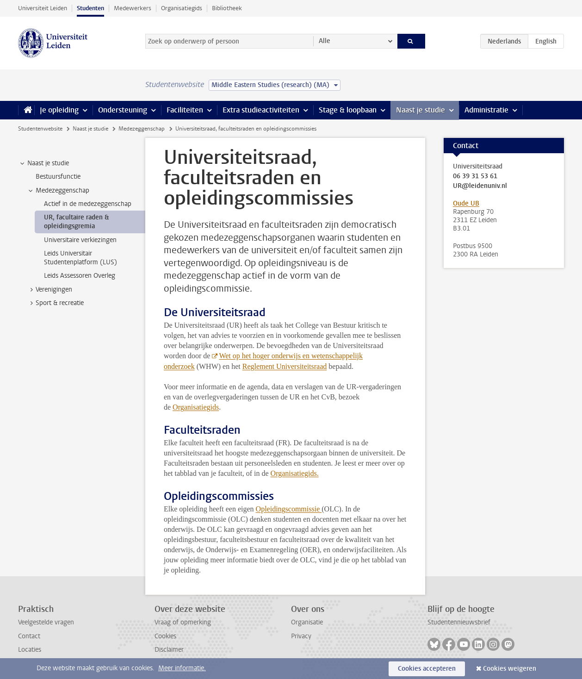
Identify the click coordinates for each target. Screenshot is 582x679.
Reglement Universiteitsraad (284, 366)
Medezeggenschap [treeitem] (58, 190)
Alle (324, 41)
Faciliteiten (185, 110)
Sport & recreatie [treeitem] (55, 303)
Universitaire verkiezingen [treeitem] (80, 240)
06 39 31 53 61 (475, 176)
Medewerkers (132, 8)
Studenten (90, 8)
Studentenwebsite (40, 128)
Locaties (29, 649)
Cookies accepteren (427, 668)
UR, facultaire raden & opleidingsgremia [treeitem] (76, 221)
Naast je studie (420, 110)
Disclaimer (169, 649)
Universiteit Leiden (42, 8)
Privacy (301, 636)
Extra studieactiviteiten (261, 110)
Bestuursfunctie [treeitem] (58, 176)
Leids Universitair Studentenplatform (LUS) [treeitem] (80, 258)
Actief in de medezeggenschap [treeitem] (87, 203)
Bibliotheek (227, 8)
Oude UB (466, 203)
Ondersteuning (122, 110)
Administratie (486, 110)
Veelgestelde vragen (46, 622)
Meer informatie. (182, 668)
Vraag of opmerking (183, 622)
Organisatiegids (181, 8)
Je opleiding (59, 110)
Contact (29, 636)
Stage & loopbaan (348, 110)
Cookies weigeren (509, 668)
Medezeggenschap (141, 128)
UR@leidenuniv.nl (480, 186)
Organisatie (307, 622)
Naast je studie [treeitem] (44, 163)
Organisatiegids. (295, 473)
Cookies (165, 636)
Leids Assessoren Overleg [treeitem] (79, 275)
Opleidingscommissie (289, 509)
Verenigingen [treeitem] (49, 289)
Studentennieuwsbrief (458, 622)
